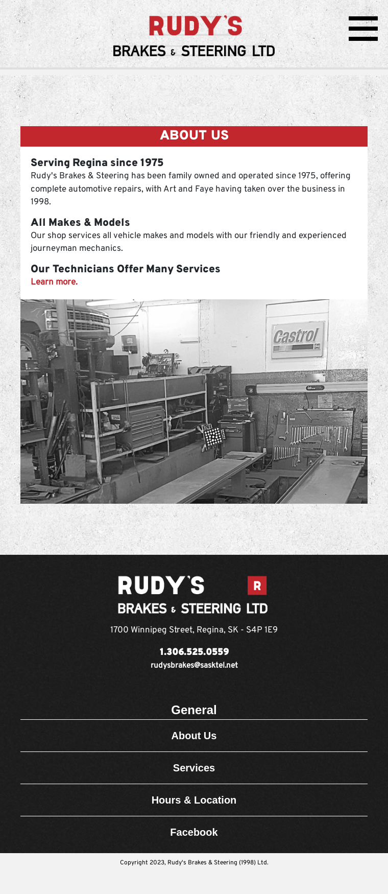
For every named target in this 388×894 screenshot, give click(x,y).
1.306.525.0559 (194, 652)
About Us (194, 735)
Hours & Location (194, 800)
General (193, 710)
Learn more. (54, 282)
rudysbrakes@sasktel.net (194, 666)
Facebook (193, 832)
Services (194, 767)
